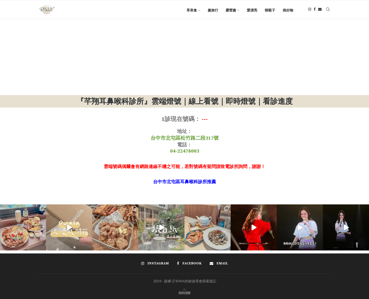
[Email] (320, 10)
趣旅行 (213, 10)
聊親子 (270, 10)
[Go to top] (184, 293)
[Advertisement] (184, 58)
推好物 (288, 10)
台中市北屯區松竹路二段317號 (185, 138)
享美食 (191, 10)
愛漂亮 (252, 10)
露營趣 (231, 10)
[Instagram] (309, 10)
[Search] (327, 10)
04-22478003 (184, 151)
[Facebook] (315, 10)
